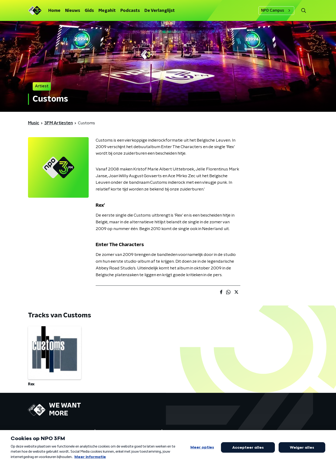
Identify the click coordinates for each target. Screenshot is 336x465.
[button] (303, 10)
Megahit (107, 11)
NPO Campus (276, 10)
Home (54, 11)
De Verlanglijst (159, 11)
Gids (89, 11)
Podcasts (130, 11)
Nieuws (72, 11)
